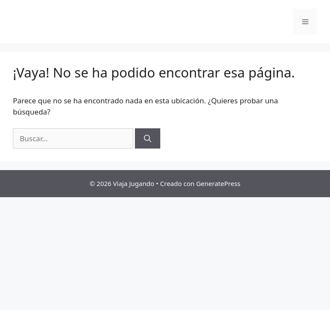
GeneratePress (218, 183)
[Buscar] (147, 138)
